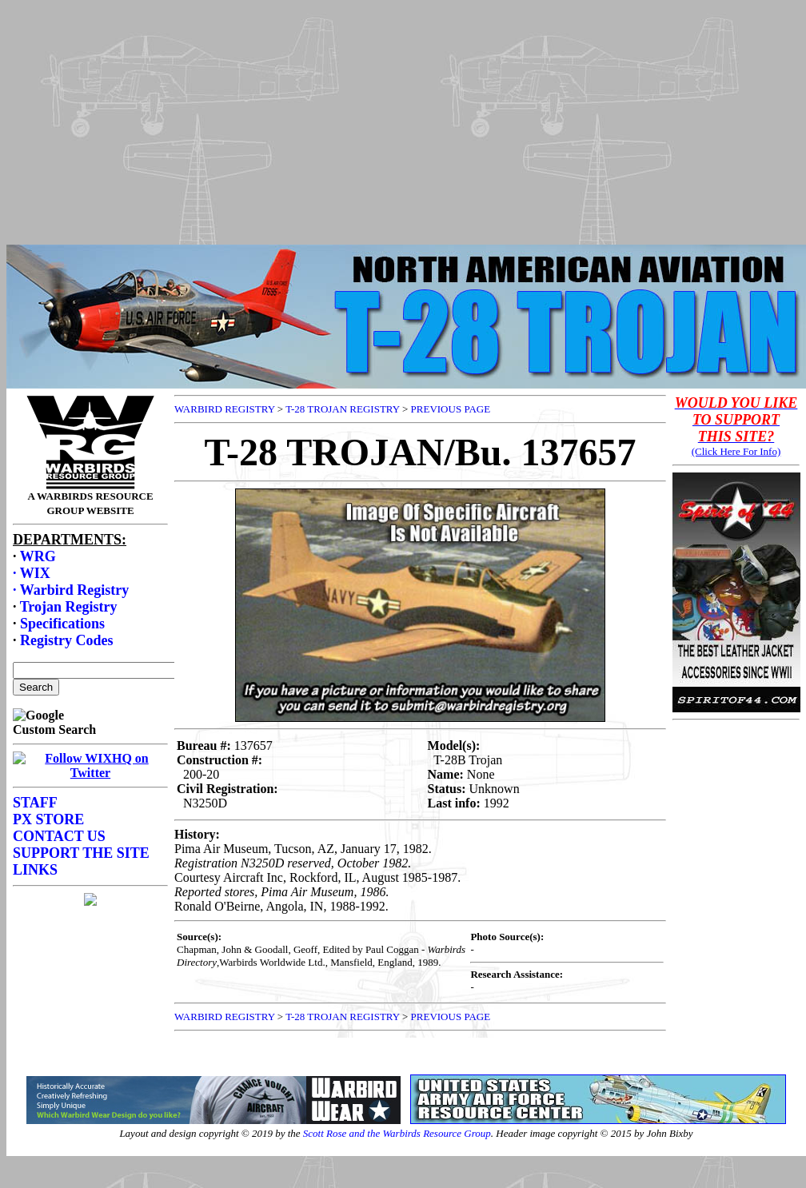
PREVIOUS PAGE (451, 409)
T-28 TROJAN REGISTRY (342, 409)
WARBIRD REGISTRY (224, 409)
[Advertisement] (403, 118)
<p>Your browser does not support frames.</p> (90, 728)
